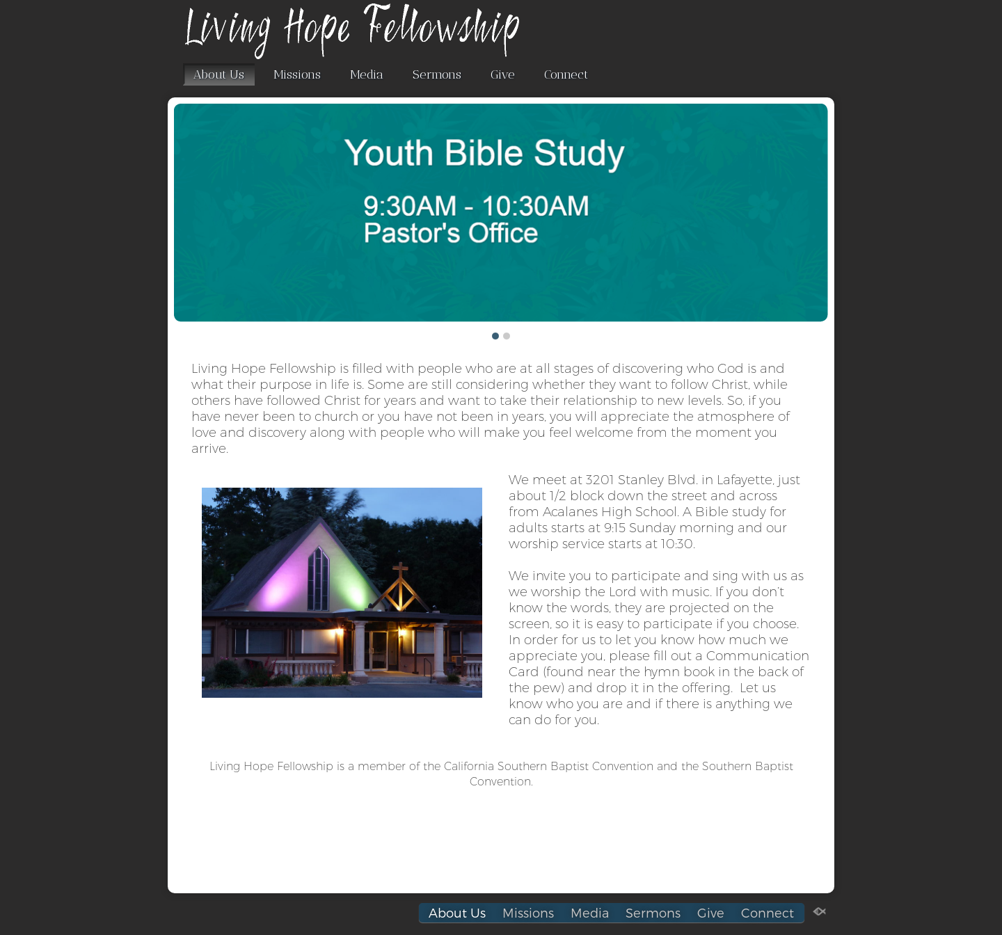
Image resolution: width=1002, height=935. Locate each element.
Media (366, 74)
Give (503, 74)
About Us (218, 74)
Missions (297, 74)
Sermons (437, 74)
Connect (566, 74)
